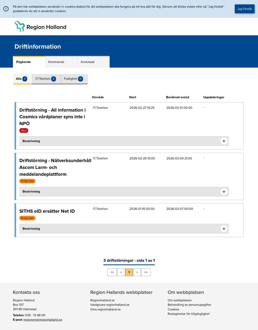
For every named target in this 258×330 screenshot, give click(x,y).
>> (146, 272)
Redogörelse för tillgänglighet (189, 314)
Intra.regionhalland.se (105, 309)
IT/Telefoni (43, 79)
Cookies (173, 309)
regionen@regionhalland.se (43, 320)
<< (112, 272)
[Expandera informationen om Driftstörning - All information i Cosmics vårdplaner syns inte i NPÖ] (224, 141)
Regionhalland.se (102, 300)
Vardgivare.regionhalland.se (110, 305)
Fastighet (71, 79)
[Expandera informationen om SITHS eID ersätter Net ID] (224, 228)
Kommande (56, 62)
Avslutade (88, 62)
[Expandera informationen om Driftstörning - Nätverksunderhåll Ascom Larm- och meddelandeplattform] (224, 191)
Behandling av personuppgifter (189, 305)
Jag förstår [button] (244, 9)
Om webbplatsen (180, 300)
